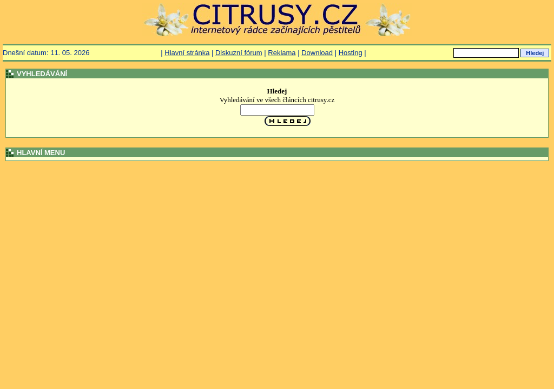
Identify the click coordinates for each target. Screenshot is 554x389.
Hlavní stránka (186, 53)
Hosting (350, 53)
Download (317, 53)
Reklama (281, 53)
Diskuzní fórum (238, 53)
